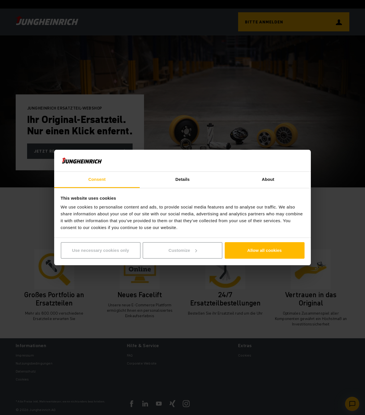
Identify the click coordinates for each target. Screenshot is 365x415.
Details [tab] (182, 179)
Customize (183, 250)
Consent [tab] (97, 179)
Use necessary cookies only (100, 250)
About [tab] (268, 179)
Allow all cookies (264, 250)
